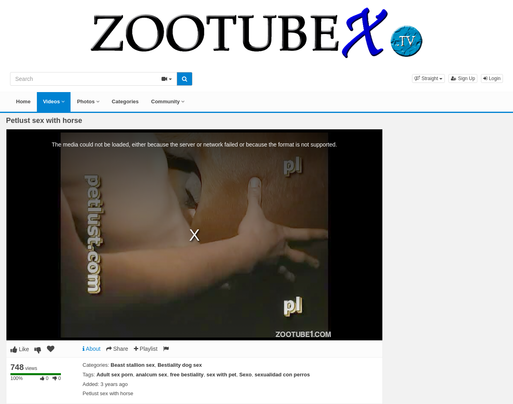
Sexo (245, 375)
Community (167, 101)
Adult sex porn (115, 375)
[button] (428, 78)
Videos (54, 101)
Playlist (146, 349)
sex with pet (221, 375)
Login (492, 78)
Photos (88, 101)
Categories (125, 101)
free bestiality (187, 375)
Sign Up (463, 78)
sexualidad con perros (282, 375)
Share (117, 349)
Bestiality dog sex (180, 365)
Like (19, 349)
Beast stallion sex (133, 365)
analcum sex (151, 375)
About (92, 349)
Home (23, 101)
